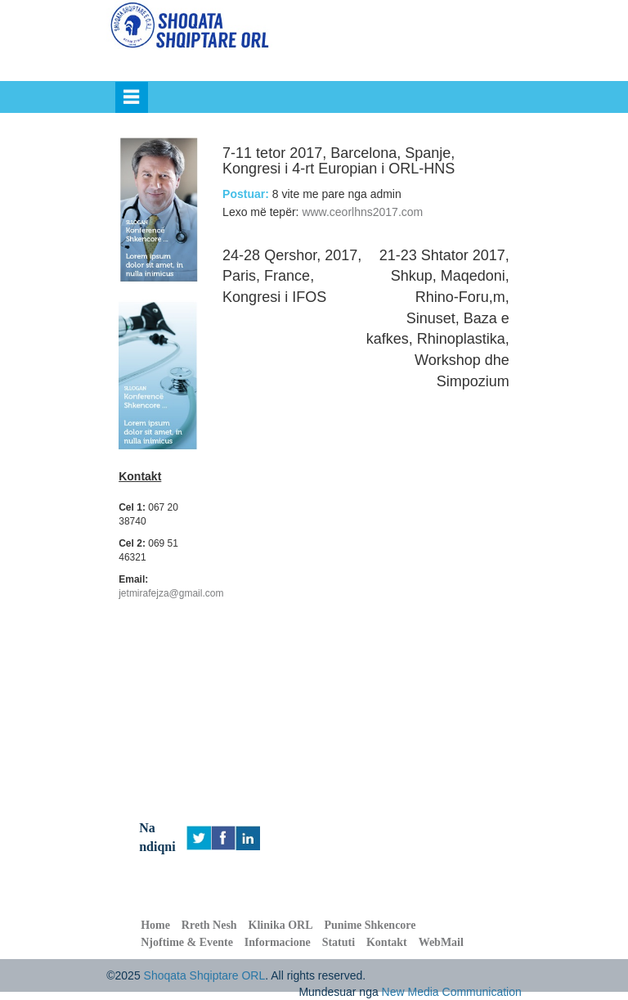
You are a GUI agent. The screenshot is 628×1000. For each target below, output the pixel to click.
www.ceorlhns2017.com (362, 211)
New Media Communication (452, 991)
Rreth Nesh (209, 925)
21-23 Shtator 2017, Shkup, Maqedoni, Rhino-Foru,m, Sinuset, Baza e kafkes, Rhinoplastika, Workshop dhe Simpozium (437, 318)
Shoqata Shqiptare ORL (205, 975)
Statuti (338, 942)
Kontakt (386, 942)
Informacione (277, 942)
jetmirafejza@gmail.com (171, 593)
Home (155, 925)
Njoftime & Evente (187, 942)
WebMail (441, 942)
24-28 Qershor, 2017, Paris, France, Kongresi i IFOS (291, 276)
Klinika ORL (281, 925)
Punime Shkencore (369, 925)
